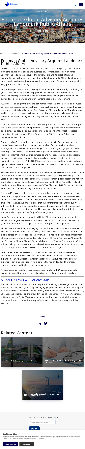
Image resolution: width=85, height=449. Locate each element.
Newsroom (13, 53)
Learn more (40, 439)
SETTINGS (26, 444)
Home (2, 53)
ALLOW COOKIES (10, 444)
